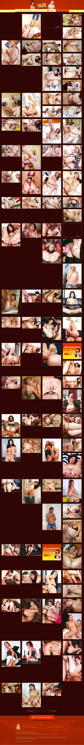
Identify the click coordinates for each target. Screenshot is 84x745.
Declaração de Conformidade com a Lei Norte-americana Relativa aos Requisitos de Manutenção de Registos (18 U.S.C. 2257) (35, 734)
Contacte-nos (36, 733)
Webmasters (31, 733)
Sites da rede (19, 10)
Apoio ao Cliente (26, 733)
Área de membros (28, 10)
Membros (19, 731)
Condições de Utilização (19, 733)
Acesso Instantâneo (63, 10)
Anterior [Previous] (30, 711)
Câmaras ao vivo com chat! (29, 727)
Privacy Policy (56, 734)
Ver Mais (33, 731)
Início (16, 731)
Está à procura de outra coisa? (54, 727)
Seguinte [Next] (53, 711)
